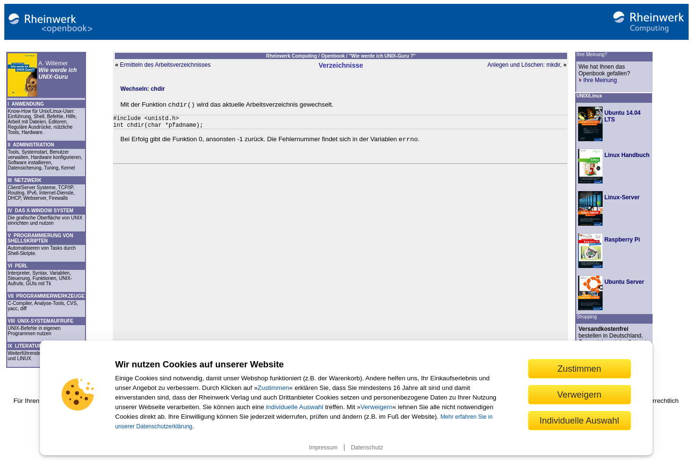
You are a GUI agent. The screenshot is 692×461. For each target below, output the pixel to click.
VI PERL (18, 265)
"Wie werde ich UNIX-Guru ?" (382, 56)
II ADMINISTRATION (31, 144)
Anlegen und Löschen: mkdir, (524, 64)
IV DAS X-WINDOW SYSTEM (41, 210)
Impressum (323, 447)
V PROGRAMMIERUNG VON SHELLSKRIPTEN (40, 238)
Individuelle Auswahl (579, 420)
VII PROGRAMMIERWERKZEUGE (46, 296)
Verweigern (376, 407)
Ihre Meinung (598, 80)
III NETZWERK (25, 180)
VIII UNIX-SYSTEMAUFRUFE (41, 321)
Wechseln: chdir (143, 88)
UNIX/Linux (589, 95)
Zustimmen (273, 387)
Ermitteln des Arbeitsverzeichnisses (165, 64)
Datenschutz (367, 447)
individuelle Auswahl (294, 407)
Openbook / (335, 56)
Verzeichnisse (341, 65)
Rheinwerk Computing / (293, 56)
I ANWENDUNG (26, 104)
